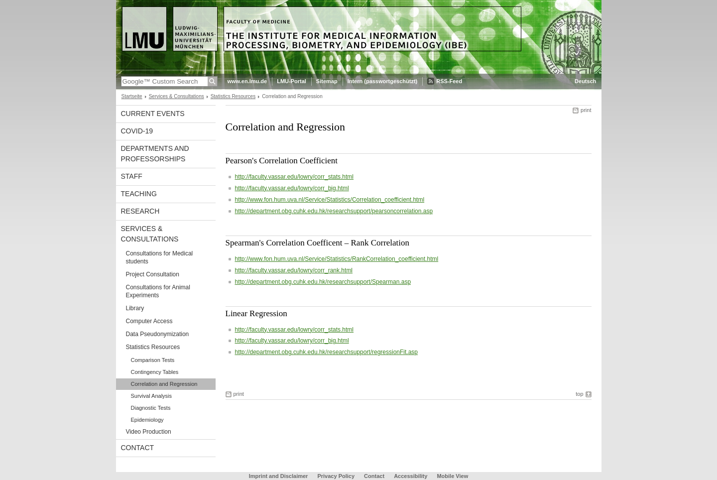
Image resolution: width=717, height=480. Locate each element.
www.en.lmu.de (247, 81)
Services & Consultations (176, 96)
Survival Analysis (151, 396)
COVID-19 (137, 131)
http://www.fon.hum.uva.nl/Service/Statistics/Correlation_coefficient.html (330, 199)
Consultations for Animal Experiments (158, 291)
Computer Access (149, 321)
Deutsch (585, 81)
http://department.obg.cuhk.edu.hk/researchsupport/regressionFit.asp (326, 352)
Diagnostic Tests (151, 408)
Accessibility (411, 476)
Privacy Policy (336, 476)
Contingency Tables (155, 372)
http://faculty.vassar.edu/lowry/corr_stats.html (294, 176)
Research (140, 211)
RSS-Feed (449, 81)
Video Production (148, 431)
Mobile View (452, 476)
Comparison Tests (153, 360)
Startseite (131, 96)
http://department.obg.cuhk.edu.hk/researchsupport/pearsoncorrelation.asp (334, 211)
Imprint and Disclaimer (278, 476)
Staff (131, 176)
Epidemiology (147, 420)
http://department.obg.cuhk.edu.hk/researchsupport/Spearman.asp (323, 281)
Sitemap (327, 81)
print (586, 110)
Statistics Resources (233, 96)
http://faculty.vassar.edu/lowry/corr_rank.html (294, 270)
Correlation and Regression (164, 384)
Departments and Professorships (155, 153)
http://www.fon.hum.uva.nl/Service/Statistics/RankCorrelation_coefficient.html (337, 258)
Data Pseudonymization (157, 334)
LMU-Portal (291, 81)
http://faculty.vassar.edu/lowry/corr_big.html (292, 188)
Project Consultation (152, 274)
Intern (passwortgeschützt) (383, 81)
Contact (137, 448)
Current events (153, 114)
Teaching (139, 194)
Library (135, 308)
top (579, 394)
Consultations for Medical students (159, 257)
